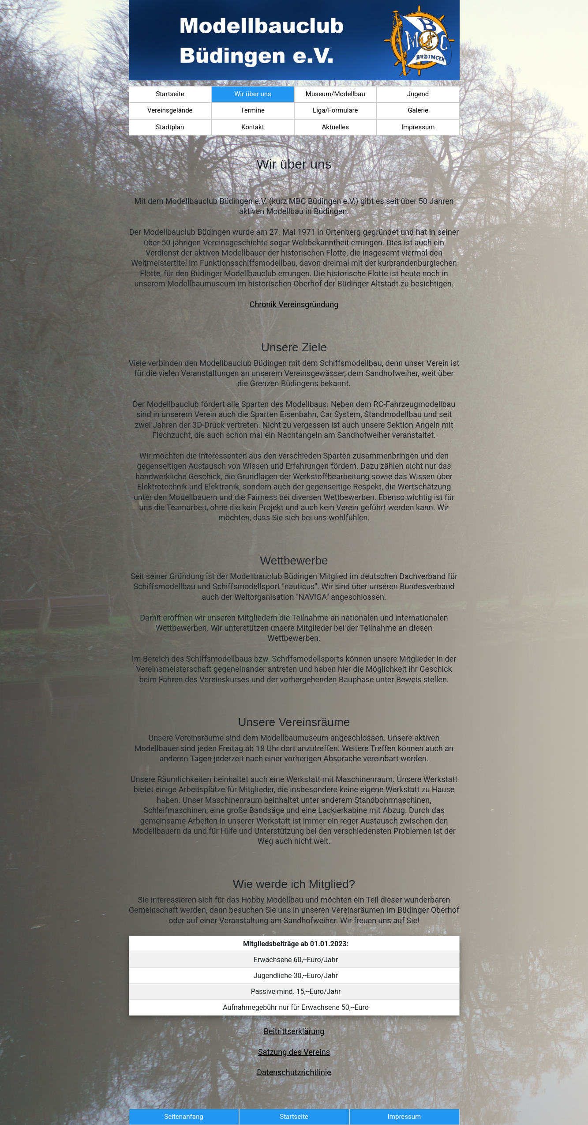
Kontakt (252, 127)
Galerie (418, 110)
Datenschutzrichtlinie (294, 1072)
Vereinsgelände (170, 110)
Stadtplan (170, 127)
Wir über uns (252, 94)
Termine (253, 110)
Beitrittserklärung (294, 1031)
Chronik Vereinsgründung (294, 304)
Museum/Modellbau (335, 94)
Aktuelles (335, 127)
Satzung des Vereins (294, 1052)
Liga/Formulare (335, 110)
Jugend (418, 94)
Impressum (417, 127)
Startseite (170, 94)
